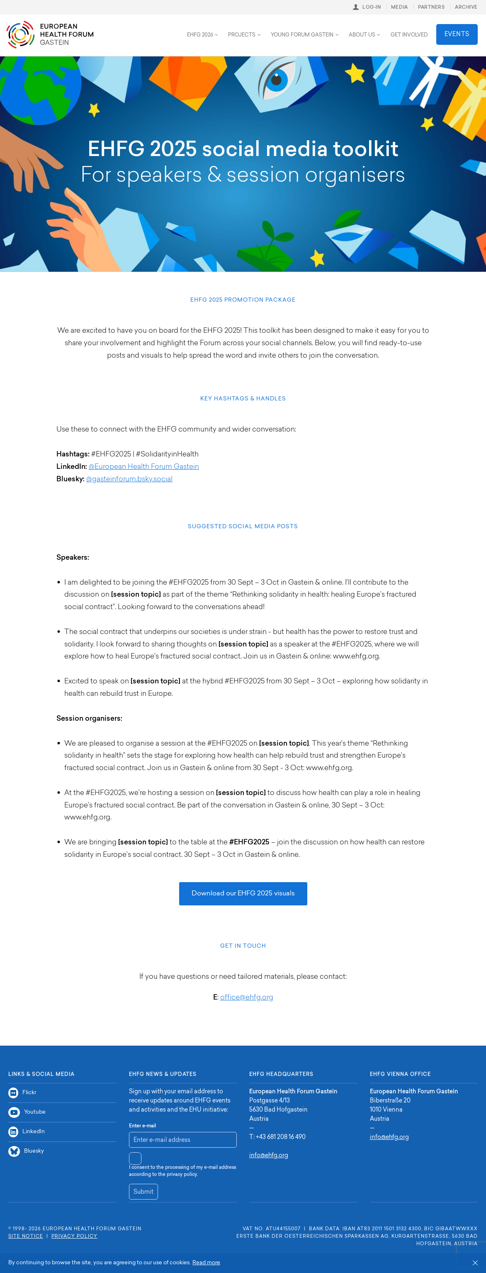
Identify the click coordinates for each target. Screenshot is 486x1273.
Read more (206, 1263)
